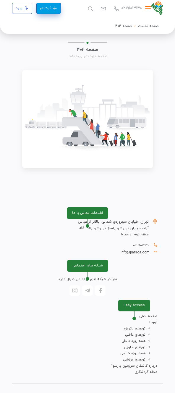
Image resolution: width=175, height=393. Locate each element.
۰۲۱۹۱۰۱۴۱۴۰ (128, 8)
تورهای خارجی (134, 347)
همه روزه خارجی (132, 353)
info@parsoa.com (135, 252)
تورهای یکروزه (134, 328)
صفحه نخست (148, 26)
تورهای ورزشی (134, 359)
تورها (153, 322)
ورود (22, 8)
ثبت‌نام (48, 8)
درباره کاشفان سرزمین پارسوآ (134, 365)
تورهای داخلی (135, 334)
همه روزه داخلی (133, 341)
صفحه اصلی (148, 316)
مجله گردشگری (146, 372)
